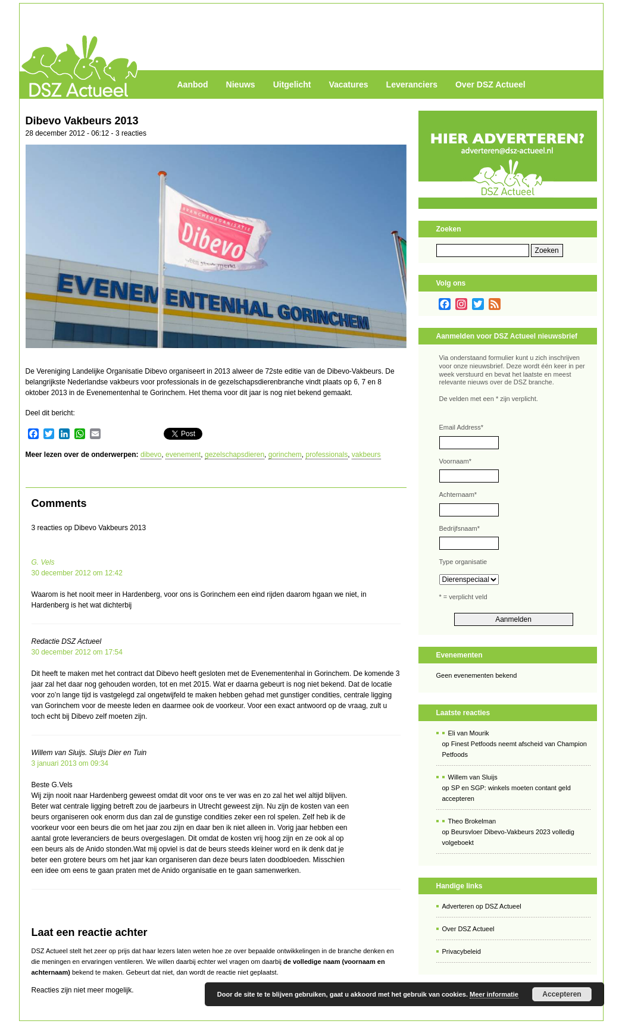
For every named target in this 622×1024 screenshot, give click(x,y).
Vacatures (348, 84)
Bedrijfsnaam (459, 528)
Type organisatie (463, 561)
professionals (326, 454)
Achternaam (458, 494)
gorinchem (285, 454)
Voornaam (455, 461)
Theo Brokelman (472, 821)
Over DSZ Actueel (490, 84)
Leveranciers (411, 84)
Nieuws (240, 84)
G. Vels (43, 562)
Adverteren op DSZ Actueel (481, 906)
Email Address (461, 427)
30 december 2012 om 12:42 (77, 573)
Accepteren (561, 994)
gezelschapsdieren (234, 454)
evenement (183, 454)
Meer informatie (494, 994)
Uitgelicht (292, 84)
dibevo (150, 454)
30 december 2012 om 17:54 (77, 652)
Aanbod (192, 84)
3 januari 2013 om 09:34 (70, 763)
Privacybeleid (461, 951)
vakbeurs (366, 454)
